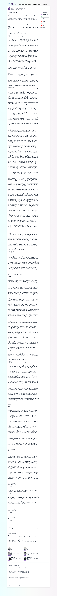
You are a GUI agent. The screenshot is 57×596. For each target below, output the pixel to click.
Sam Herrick (13, 557)
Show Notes (10, 12)
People (39, 4)
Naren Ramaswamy (30, 552)
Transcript (15, 12)
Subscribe (45, 4)
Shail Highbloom (29, 557)
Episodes (35, 4)
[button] (9, 8)
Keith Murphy (13, 552)
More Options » (43, 27)
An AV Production (10, 585)
